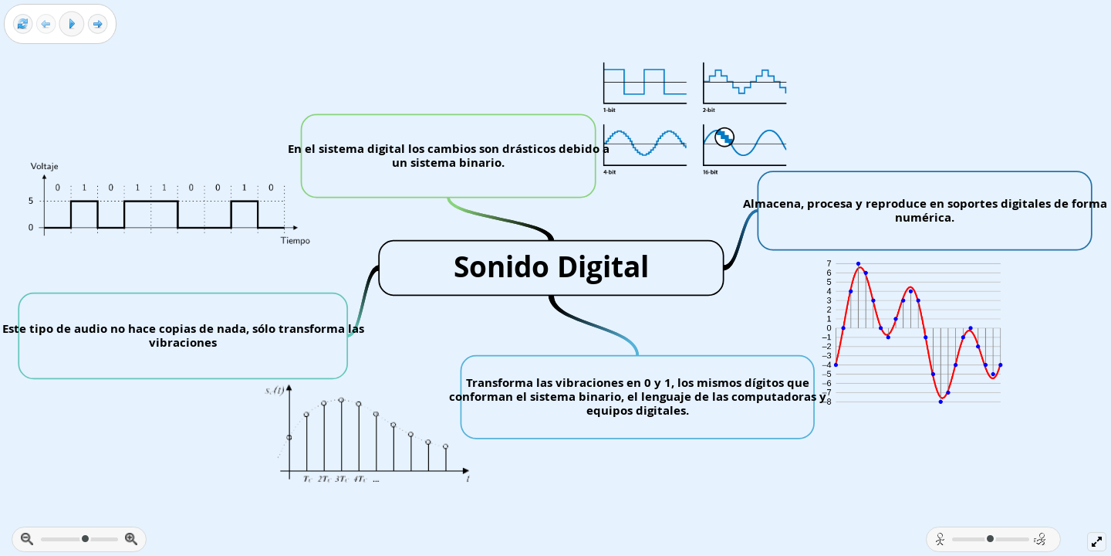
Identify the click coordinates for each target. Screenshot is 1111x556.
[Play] (72, 24)
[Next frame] (97, 24)
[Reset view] (22, 24)
